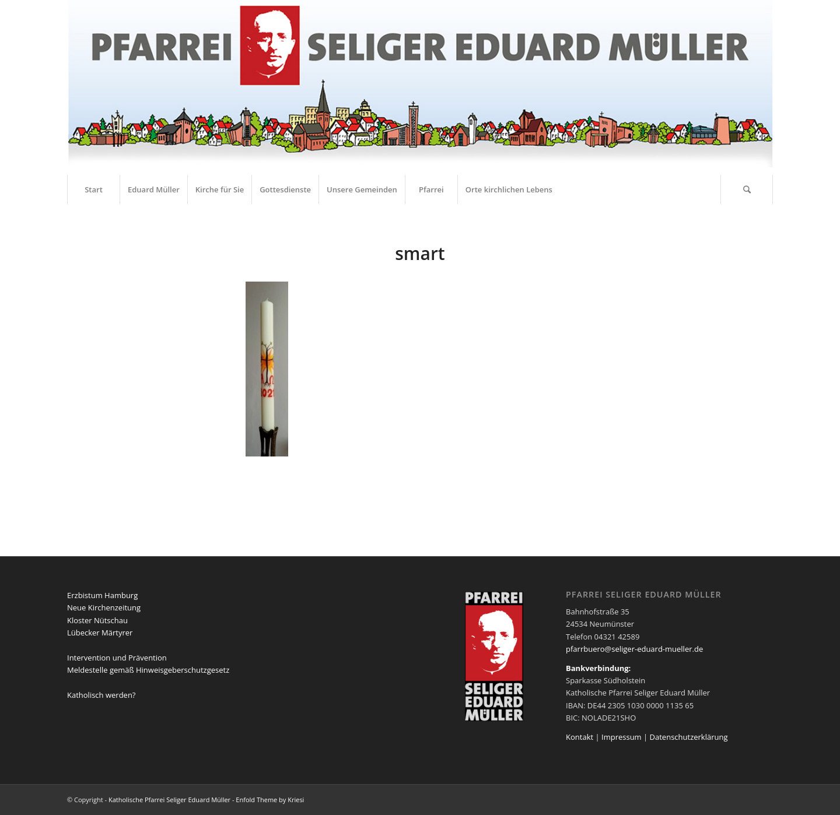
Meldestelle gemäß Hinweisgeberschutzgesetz (148, 670)
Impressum (621, 737)
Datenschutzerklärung (689, 737)
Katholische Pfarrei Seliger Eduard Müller (169, 799)
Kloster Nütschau (97, 620)
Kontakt (579, 737)
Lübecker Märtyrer (99, 632)
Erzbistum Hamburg (102, 595)
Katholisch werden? (101, 695)
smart (419, 253)
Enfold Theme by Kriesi (270, 799)
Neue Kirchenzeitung (104, 607)
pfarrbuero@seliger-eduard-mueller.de (634, 649)
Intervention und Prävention (117, 657)
